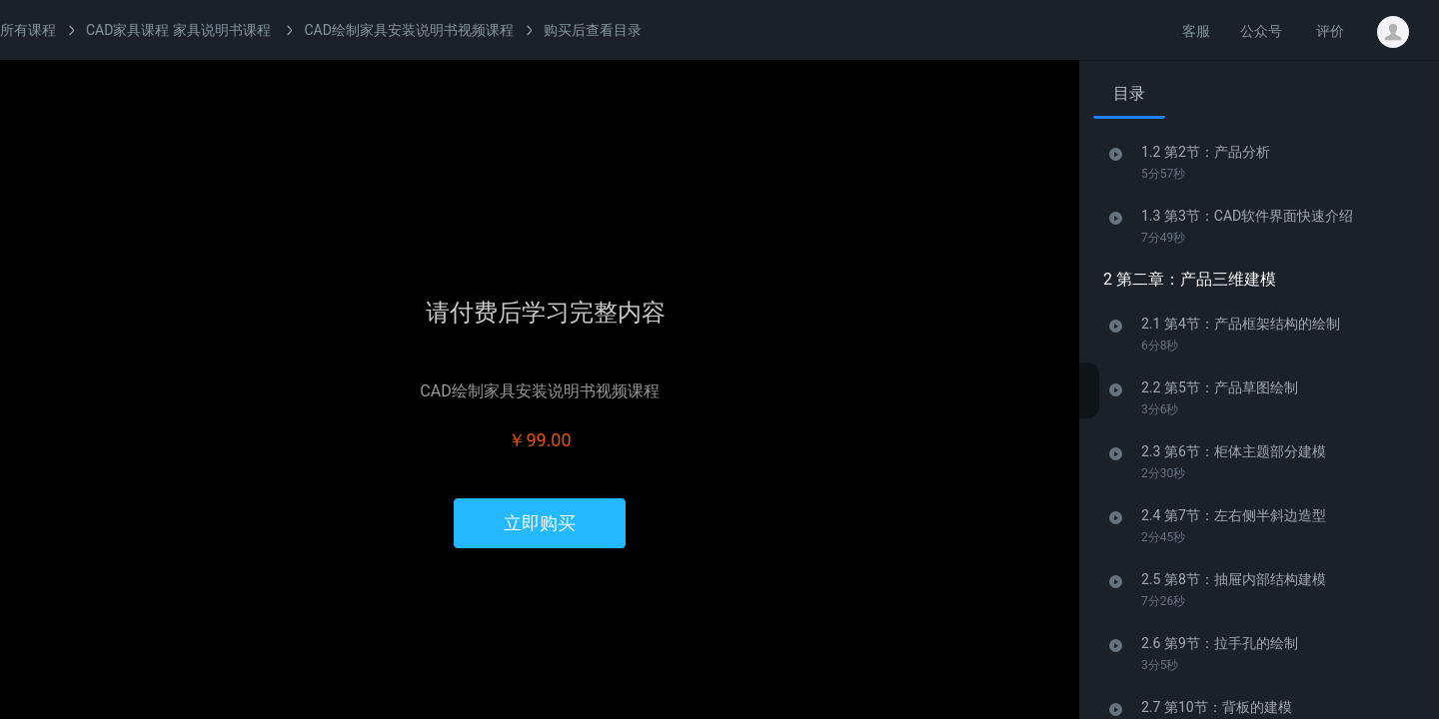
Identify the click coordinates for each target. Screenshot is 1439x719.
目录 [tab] (1129, 93)
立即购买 (540, 522)
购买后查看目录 (593, 30)
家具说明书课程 (222, 30)
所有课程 (28, 30)
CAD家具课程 (127, 30)
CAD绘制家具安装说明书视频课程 (408, 30)
